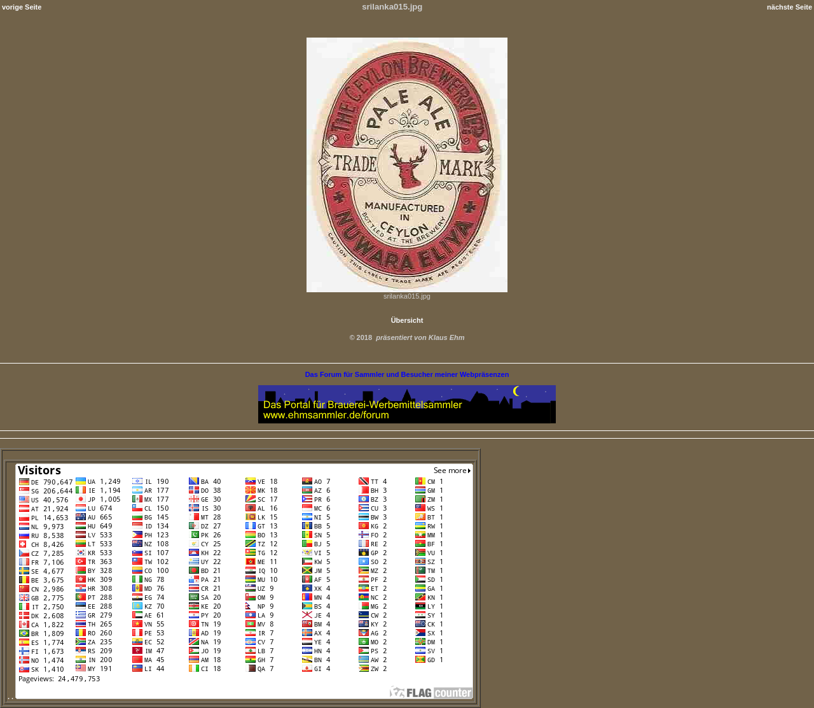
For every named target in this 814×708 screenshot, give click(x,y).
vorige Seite (21, 7)
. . (240, 696)
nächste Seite (789, 7)
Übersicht (407, 320)
